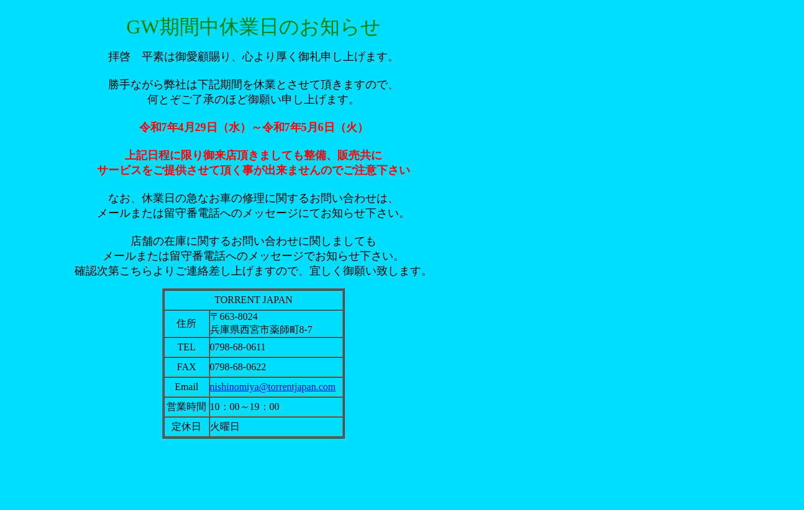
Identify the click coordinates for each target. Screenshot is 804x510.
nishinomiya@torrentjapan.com (273, 386)
